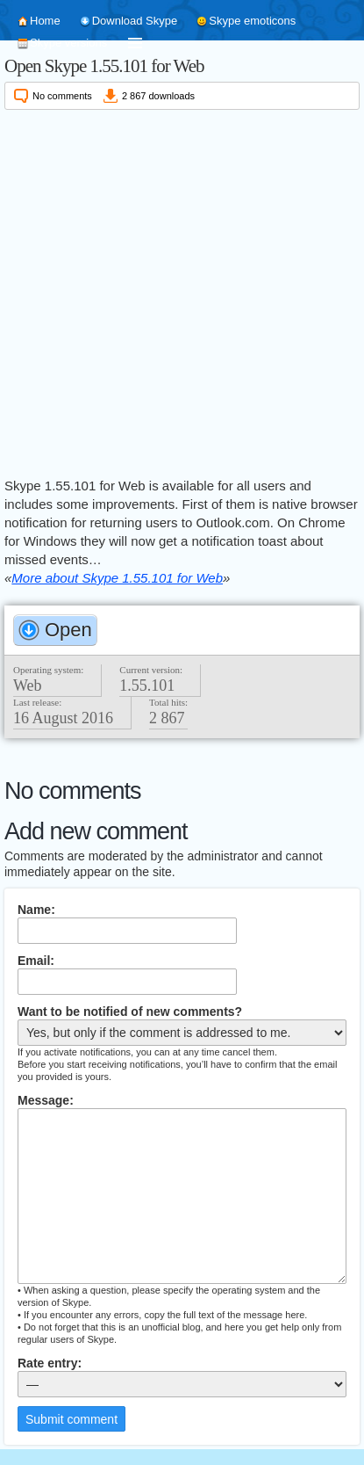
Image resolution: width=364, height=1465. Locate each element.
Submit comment (71, 1419)
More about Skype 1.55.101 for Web (117, 577)
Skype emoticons (252, 20)
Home (45, 20)
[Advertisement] (182, 290)
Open (68, 630)
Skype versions (68, 42)
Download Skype (135, 20)
